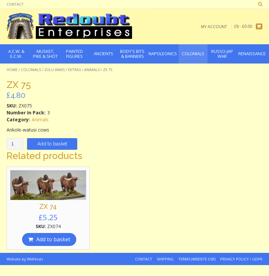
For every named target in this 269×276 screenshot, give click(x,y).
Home (12, 69)
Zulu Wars (54, 69)
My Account (214, 26)
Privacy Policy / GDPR (241, 259)
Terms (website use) (197, 259)
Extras (74, 69)
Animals (92, 69)
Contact (15, 4)
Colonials (31, 69)
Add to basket (52, 143)
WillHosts (35, 258)
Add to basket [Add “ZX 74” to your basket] (53, 239)
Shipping (165, 259)
